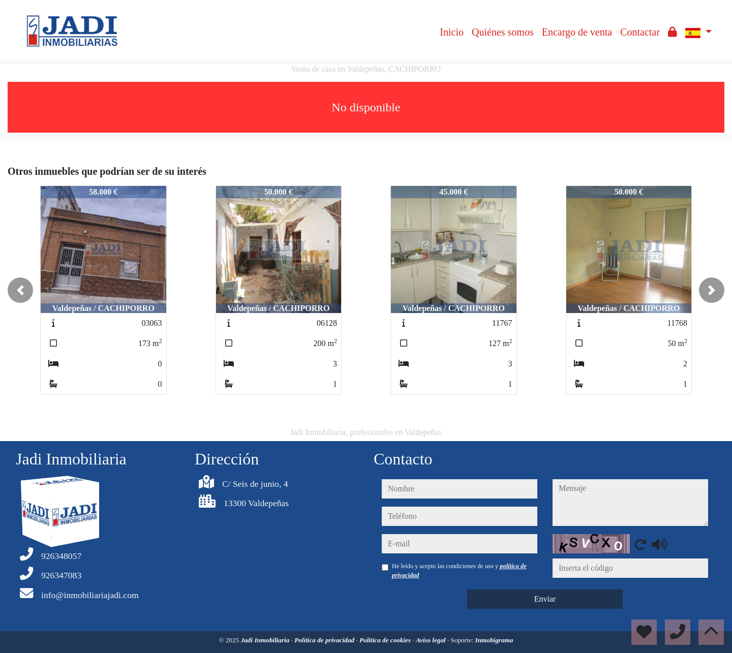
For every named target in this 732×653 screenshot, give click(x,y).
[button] (20, 290)
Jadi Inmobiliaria (266, 640)
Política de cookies (385, 640)
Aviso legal (431, 640)
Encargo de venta (577, 32)
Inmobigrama (494, 640)
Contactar (640, 32)
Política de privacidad (325, 640)
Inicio (452, 32)
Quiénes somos (503, 32)
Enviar (545, 599)
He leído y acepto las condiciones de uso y (459, 571)
